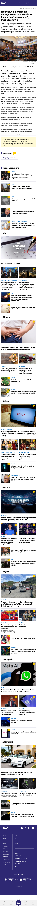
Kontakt (17, 869)
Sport (3, 536)
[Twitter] (26, 828)
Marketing (18, 853)
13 (8, 801)
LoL (20, 536)
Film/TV (13, 464)
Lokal (5, 865)
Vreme (17, 843)
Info (4, 836)
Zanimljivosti (15, 801)
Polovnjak (22, 791)
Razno (3, 261)
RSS (16, 866)
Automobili (6, 862)
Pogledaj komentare (9, 158)
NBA (13, 171)
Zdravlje (6, 846)
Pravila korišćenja (21, 858)
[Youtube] (33, 828)
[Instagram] (29, 828)
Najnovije (12, 3)
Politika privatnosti (21, 861)
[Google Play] (11, 879)
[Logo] (3, 3)
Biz (4, 841)
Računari (14, 718)
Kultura (5, 851)
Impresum (18, 856)
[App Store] (26, 879)
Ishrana (3, 366)
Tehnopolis (6, 859)
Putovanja (6, 849)
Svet (13, 184)
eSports (5, 857)
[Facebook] (22, 828)
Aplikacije (18, 864)
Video (16, 836)
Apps (2, 687)
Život (4, 843)
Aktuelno (4, 345)
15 (34, 779)
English (3, 599)
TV (15, 838)
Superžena (6, 854)
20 (16, 268)
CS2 (12, 548)
